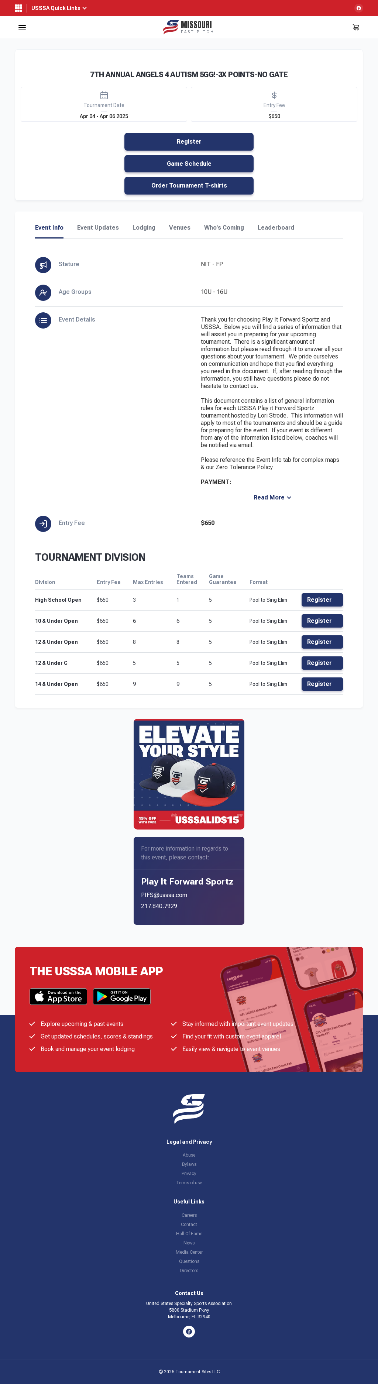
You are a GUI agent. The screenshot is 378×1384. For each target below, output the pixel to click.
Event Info (49, 227)
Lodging (144, 227)
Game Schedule (189, 163)
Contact (189, 1224)
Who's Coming (224, 227)
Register (189, 141)
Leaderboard (276, 227)
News (189, 1243)
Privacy (189, 1173)
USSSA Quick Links (55, 8)
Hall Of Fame (189, 1233)
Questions (189, 1261)
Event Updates (98, 227)
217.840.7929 (159, 906)
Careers (189, 1215)
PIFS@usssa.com (164, 895)
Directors (189, 1270)
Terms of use (189, 1182)
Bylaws (189, 1164)
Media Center (189, 1252)
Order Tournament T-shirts (189, 185)
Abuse (189, 1155)
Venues (179, 227)
